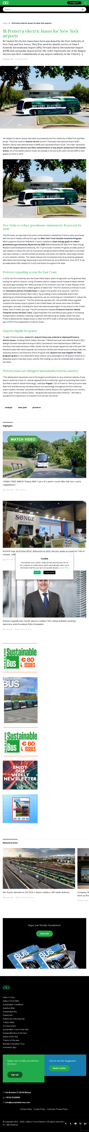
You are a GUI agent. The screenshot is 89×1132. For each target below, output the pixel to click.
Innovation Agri (9, 1047)
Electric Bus (21, 897)
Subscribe (44, 933)
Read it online (59, 1068)
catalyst (8, 407)
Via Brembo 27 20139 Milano (17, 1092)
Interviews (20, 629)
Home (5, 23)
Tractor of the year (11, 1040)
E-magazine (74, 3)
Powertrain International (13, 1019)
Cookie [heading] (44, 558)
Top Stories (21, 490)
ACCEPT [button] (37, 572)
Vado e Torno (9, 997)
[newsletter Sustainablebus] (44, 775)
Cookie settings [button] (49, 572)
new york (22, 407)
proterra (37, 407)
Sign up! (15, 1074)
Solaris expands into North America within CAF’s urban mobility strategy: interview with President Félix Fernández (39, 623)
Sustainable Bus (10, 1011)
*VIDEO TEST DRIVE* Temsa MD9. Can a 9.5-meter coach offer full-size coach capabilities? (42, 483)
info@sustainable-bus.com (16, 1102)
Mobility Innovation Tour (14, 1044)
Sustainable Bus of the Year (15, 1033)
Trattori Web (8, 1022)
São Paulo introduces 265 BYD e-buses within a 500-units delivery (36, 892)
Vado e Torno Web (11, 1001)
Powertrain (8, 1015)
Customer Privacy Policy (57, 1109)
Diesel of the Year (10, 1036)
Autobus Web (9, 1008)
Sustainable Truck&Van (13, 1004)
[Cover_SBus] (44, 700)
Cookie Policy (39, 1109)
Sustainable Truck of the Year (16, 1029)
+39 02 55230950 (11, 1097)
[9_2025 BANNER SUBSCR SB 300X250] (44, 657)
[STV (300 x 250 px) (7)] (44, 808)
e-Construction (9, 1026)
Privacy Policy (26, 1109)
